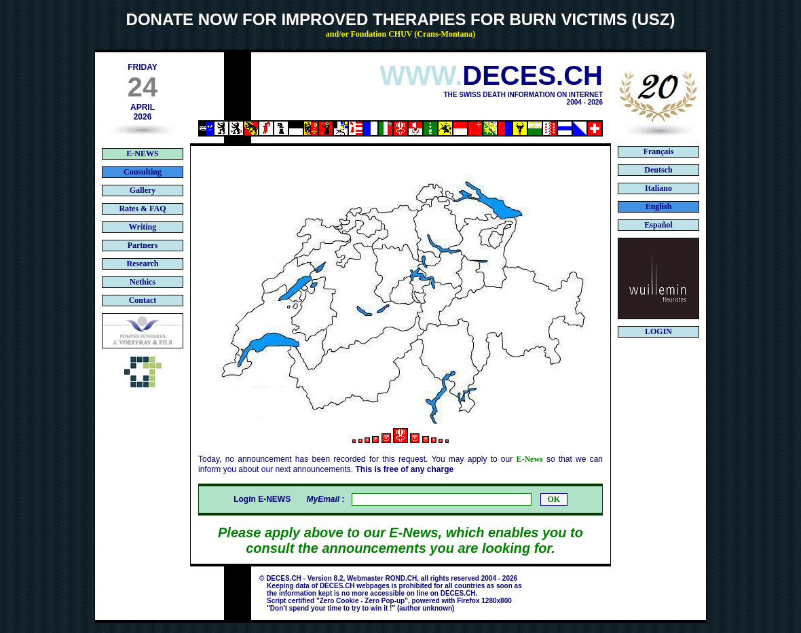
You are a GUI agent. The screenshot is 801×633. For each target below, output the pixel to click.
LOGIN (658, 331)
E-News (529, 459)
